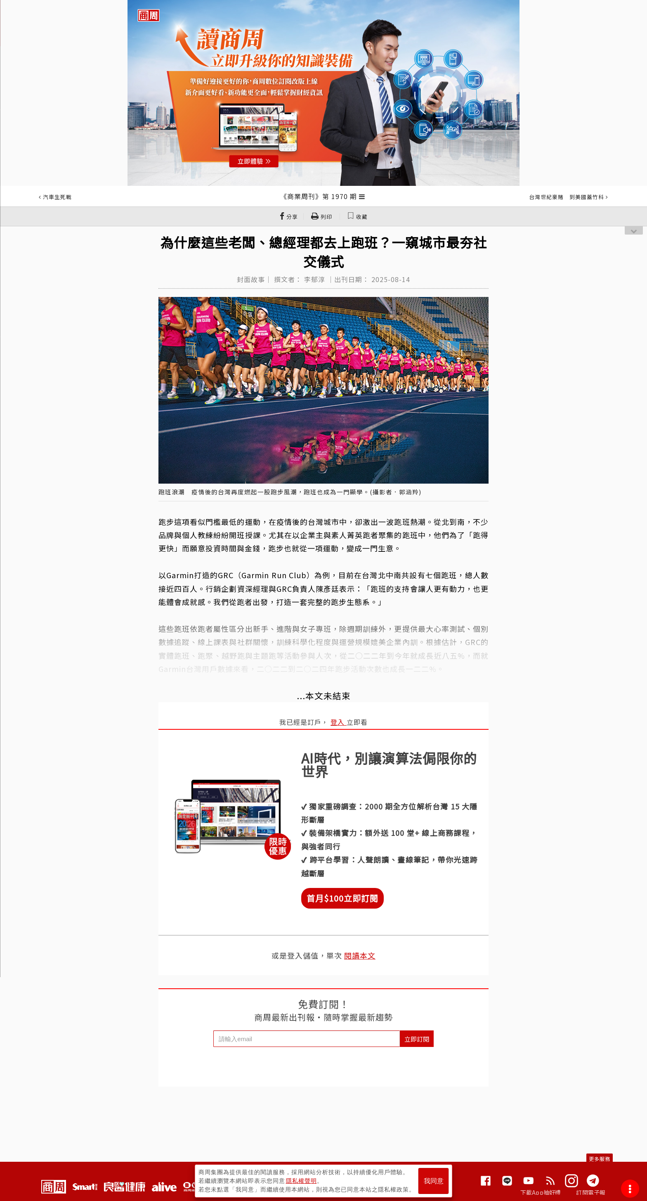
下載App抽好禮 (540, 1192)
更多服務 (599, 1158)
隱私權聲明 (301, 1180)
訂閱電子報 (590, 1192)
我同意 (434, 1180)
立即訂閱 (416, 1039)
